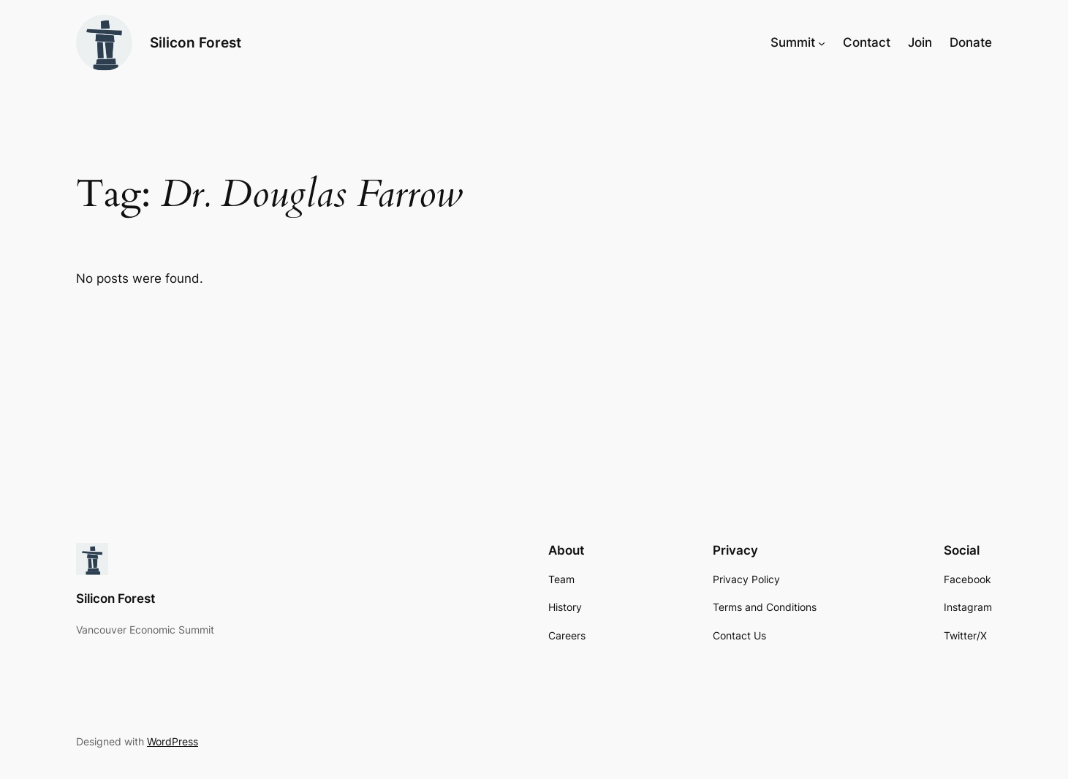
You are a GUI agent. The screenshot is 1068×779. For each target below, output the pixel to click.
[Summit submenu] (821, 42)
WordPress (172, 741)
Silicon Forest (195, 42)
